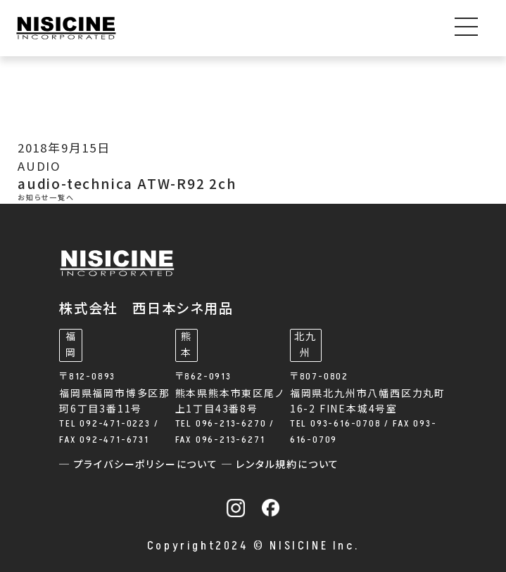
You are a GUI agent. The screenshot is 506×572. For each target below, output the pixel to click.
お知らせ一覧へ (46, 198)
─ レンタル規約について (281, 465)
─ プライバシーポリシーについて (140, 465)
